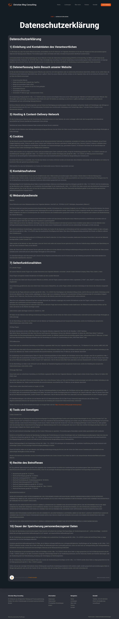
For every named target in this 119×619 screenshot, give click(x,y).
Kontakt (95, 4)
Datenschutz (51, 601)
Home (58, 4)
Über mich (78, 4)
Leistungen (67, 4)
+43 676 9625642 (106, 4)
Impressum (51, 599)
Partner (87, 4)
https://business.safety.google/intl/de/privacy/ (68, 404)
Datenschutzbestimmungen (103, 616)
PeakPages (22, 617)
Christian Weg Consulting (24, 5)
